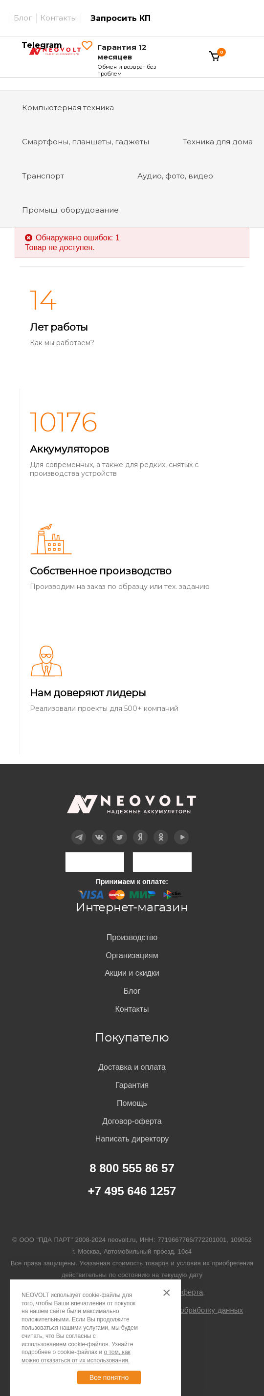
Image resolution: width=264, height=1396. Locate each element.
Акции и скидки (132, 973)
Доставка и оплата (132, 1067)
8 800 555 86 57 (132, 1168)
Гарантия (132, 1085)
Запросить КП (120, 18)
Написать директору (132, 1139)
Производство (132, 937)
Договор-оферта (131, 1121)
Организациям (132, 955)
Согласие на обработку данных (189, 1310)
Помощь (132, 1103)
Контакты (58, 17)
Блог (23, 17)
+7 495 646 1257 (132, 1191)
